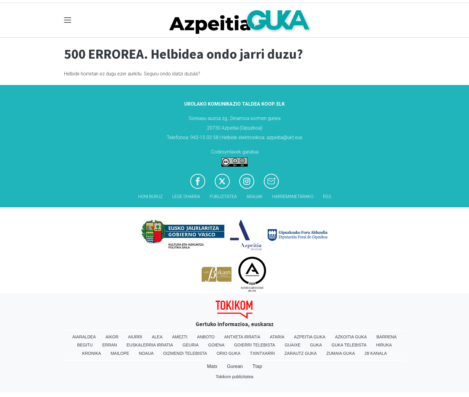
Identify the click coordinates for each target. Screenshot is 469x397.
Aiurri (135, 336)
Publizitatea (223, 196)
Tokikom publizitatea (234, 376)
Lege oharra (186, 196)
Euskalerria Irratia (150, 345)
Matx (212, 366)
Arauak (254, 196)
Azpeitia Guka (309, 336)
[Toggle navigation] (67, 20)
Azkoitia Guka (351, 336)
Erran (109, 345)
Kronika (91, 353)
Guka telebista (348, 345)
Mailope (120, 353)
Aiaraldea (84, 336)
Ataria (277, 336)
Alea (157, 336)
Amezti (179, 336)
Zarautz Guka (300, 353)
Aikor (111, 336)
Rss (327, 196)
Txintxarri (262, 353)
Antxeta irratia (242, 336)
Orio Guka (228, 353)
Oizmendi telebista (185, 353)
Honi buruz (150, 196)
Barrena (386, 336)
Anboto (206, 336)
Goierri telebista (254, 345)
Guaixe (293, 345)
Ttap (257, 366)
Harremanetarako (292, 196)
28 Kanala (376, 353)
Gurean (235, 366)
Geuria (190, 345)
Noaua (146, 353)
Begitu (85, 345)
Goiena (216, 345)
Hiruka (384, 345)
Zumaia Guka (340, 353)
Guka (316, 345)
